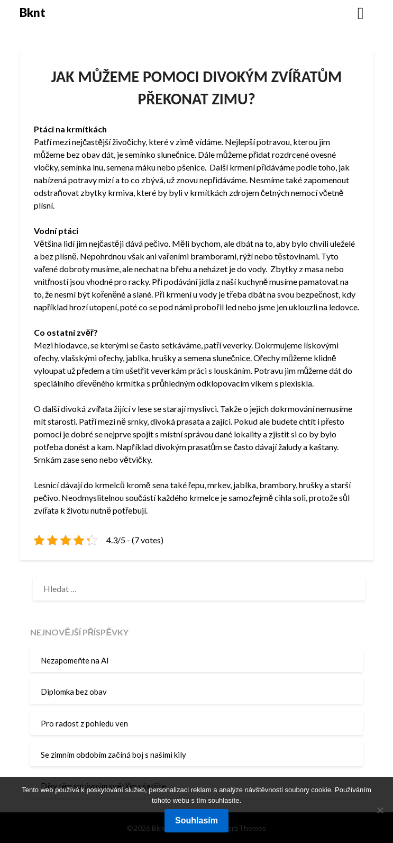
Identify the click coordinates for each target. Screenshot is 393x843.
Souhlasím (196, 820)
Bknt (32, 12)
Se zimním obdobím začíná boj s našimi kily (113, 754)
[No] (379, 810)
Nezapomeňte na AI (75, 660)
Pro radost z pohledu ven (84, 723)
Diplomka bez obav (74, 691)
